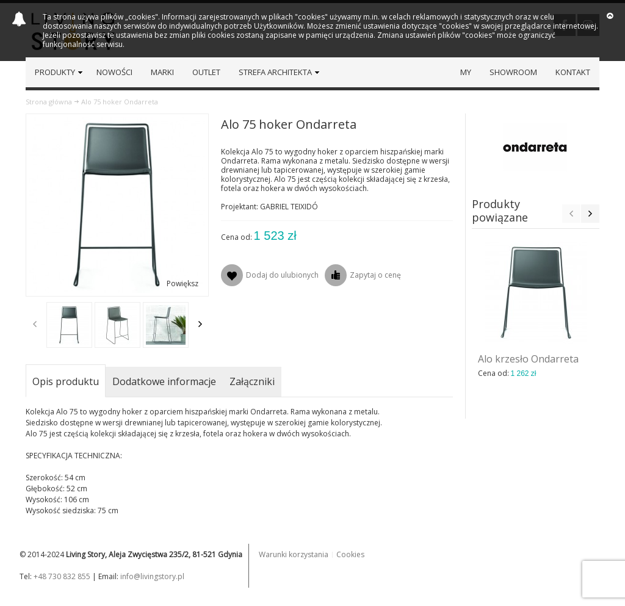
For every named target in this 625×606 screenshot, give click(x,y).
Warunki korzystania (293, 554)
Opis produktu (65, 381)
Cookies (350, 554)
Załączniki (252, 381)
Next (200, 324)
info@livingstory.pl (152, 576)
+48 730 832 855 (62, 576)
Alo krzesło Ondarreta (528, 359)
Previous (35, 324)
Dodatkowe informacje (164, 381)
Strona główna (49, 101)
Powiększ (182, 283)
